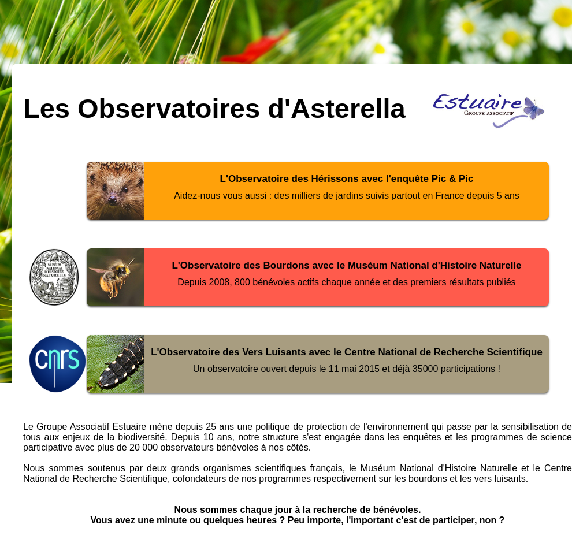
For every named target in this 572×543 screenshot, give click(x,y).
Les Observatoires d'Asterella (214, 108)
